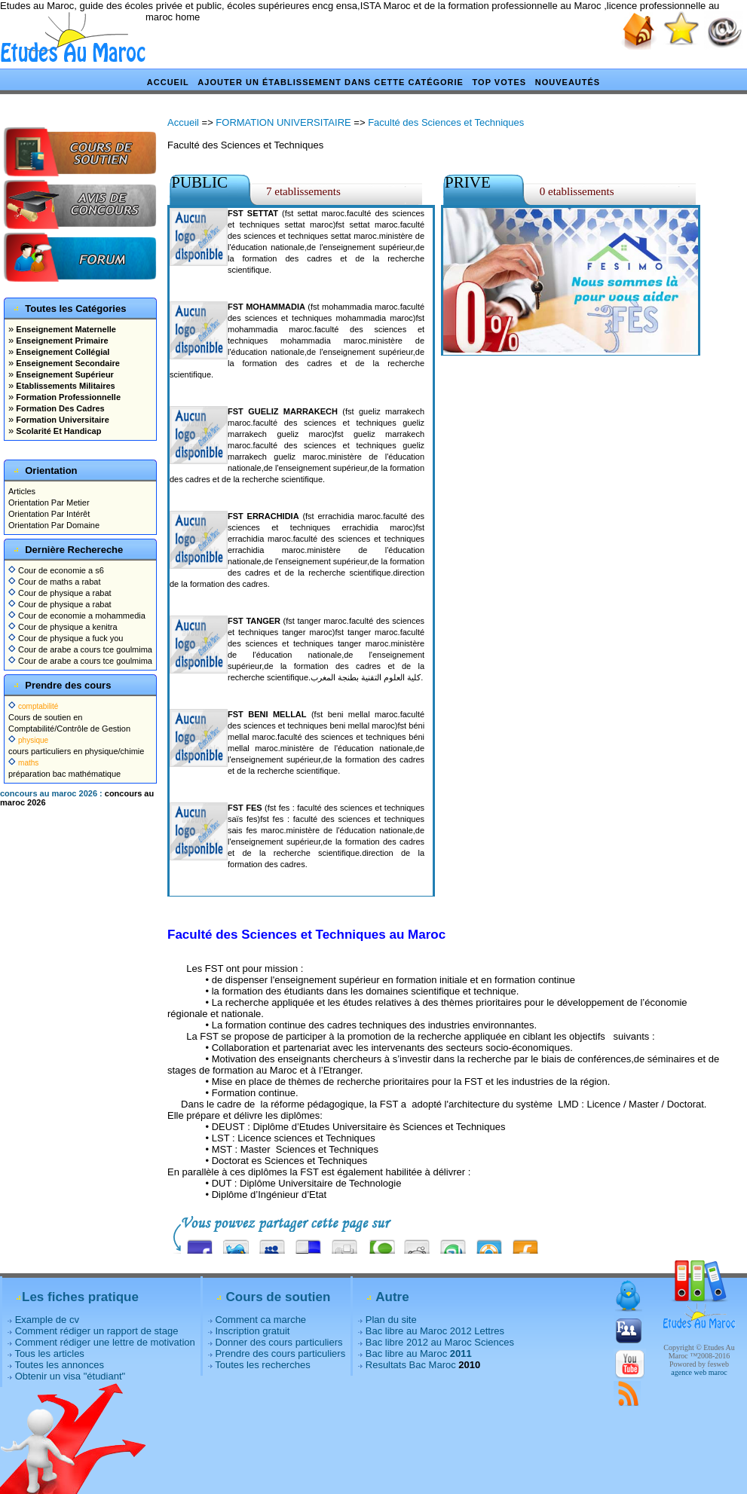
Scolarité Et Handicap (57, 430)
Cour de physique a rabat (60, 592)
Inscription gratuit (252, 1331)
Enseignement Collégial (61, 351)
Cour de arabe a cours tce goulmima (80, 649)
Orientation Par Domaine (53, 525)
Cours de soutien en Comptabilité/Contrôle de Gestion (69, 717)
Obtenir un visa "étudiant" (70, 1376)
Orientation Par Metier (49, 502)
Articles (21, 491)
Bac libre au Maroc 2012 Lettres (435, 1331)
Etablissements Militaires (64, 385)
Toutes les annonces (59, 1364)
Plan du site (391, 1319)
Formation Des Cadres (59, 408)
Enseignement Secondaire (67, 363)
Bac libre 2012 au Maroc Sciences (440, 1342)
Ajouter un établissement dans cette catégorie (330, 82)
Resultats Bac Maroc (411, 1364)
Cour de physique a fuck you (65, 638)
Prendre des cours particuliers (280, 1353)
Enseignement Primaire (61, 340)
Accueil (168, 82)
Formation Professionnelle (67, 397)
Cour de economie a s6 (56, 570)
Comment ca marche (260, 1319)
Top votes (500, 82)
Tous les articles (49, 1353)
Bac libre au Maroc (419, 1353)
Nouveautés (567, 82)
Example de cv (47, 1319)
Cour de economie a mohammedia (76, 615)
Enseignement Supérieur (64, 374)
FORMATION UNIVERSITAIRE (283, 122)
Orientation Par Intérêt (49, 513)
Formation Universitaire (61, 419)
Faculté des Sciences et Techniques (446, 122)
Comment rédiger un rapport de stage (97, 1331)
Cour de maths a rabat (54, 581)
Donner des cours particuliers (278, 1342)
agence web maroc (699, 1372)
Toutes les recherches (262, 1364)
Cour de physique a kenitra (63, 626)
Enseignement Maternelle (65, 329)
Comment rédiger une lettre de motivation (105, 1342)
